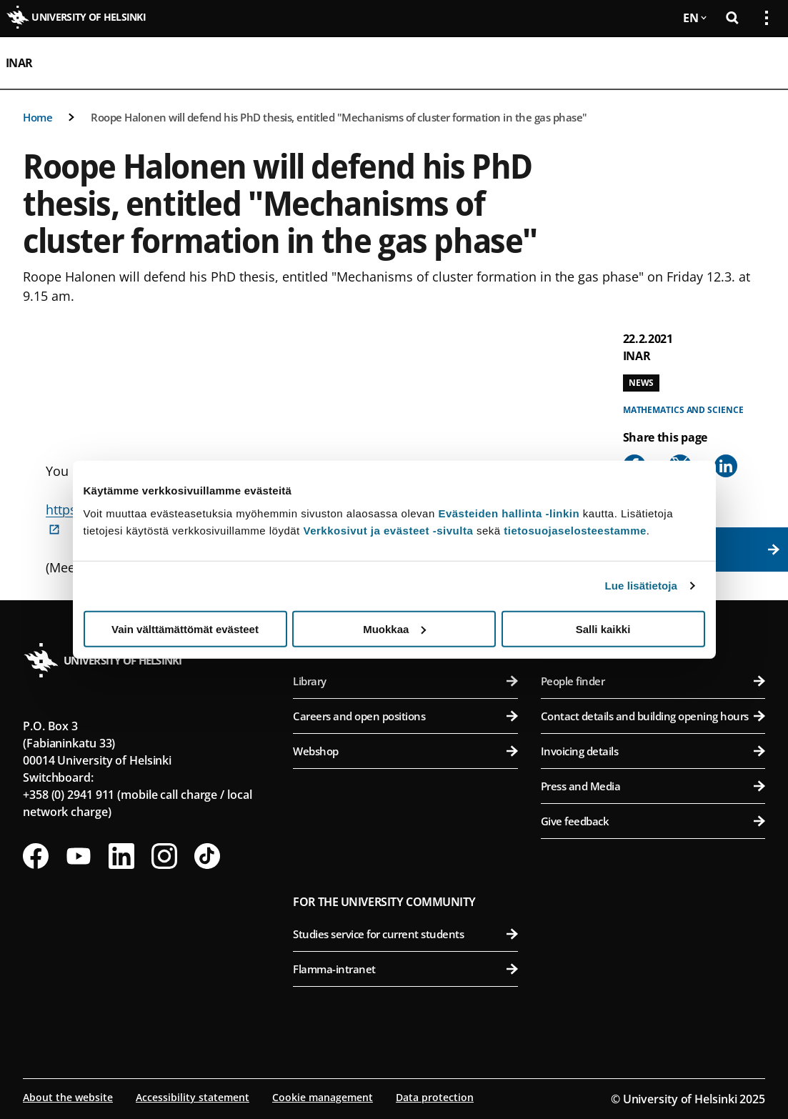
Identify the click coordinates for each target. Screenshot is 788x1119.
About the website (68, 1097)
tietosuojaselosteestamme (575, 530)
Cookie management (322, 1097)
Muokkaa (394, 628)
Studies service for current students (405, 934)
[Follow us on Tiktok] (207, 856)
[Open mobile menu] (761, 63)
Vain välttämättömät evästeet (185, 628)
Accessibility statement (192, 1097)
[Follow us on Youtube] (78, 856)
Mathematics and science (683, 410)
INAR (19, 63)
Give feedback (653, 821)
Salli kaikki (603, 628)
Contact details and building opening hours (653, 716)
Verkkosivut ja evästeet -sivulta (388, 530)
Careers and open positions (405, 716)
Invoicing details (653, 751)
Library (405, 681)
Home (37, 117)
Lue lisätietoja (641, 586)
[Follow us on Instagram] (164, 856)
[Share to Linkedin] (725, 465)
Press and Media (653, 786)
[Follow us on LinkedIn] (121, 856)
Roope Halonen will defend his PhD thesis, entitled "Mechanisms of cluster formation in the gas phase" (339, 117)
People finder (653, 681)
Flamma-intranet (405, 969)
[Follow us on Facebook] (36, 856)
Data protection (435, 1097)
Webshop (405, 751)
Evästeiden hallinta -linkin (508, 513)
